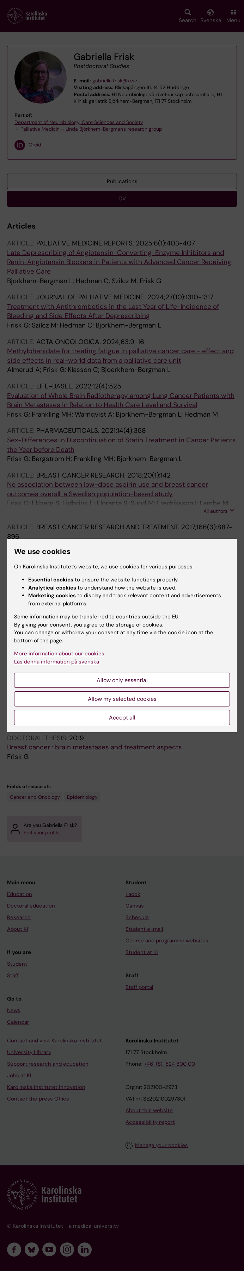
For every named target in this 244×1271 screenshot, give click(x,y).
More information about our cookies (59, 653)
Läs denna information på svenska (56, 661)
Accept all (122, 717)
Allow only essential (122, 680)
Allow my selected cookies (122, 699)
